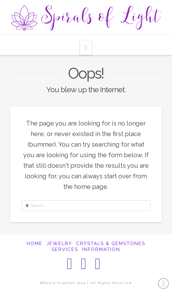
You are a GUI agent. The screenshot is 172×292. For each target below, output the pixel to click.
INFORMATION (101, 249)
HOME (35, 243)
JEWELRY (59, 243)
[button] (86, 48)
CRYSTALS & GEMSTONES (110, 243)
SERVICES (65, 249)
